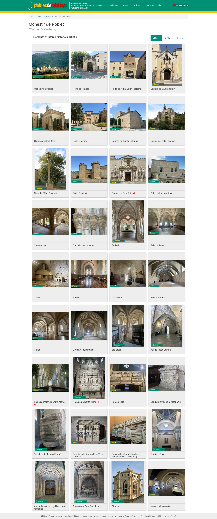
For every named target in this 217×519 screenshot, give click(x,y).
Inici (32, 16)
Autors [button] (126, 5)
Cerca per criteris (153, 5)
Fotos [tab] (156, 38)
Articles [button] (138, 5)
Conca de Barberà (45, 16)
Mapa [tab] (168, 38)
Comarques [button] (99, 5)
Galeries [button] (114, 5)
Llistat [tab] (180, 38)
